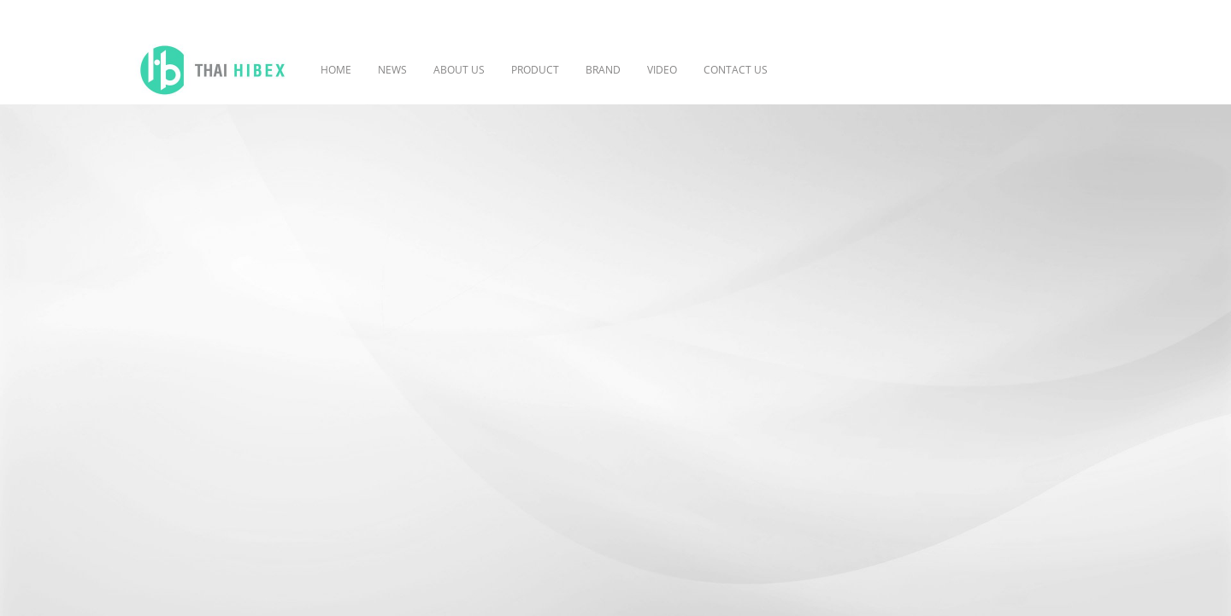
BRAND (603, 69)
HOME (336, 69)
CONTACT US (736, 69)
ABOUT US (459, 69)
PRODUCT (535, 69)
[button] (806, 70)
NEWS (392, 69)
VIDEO (662, 69)
